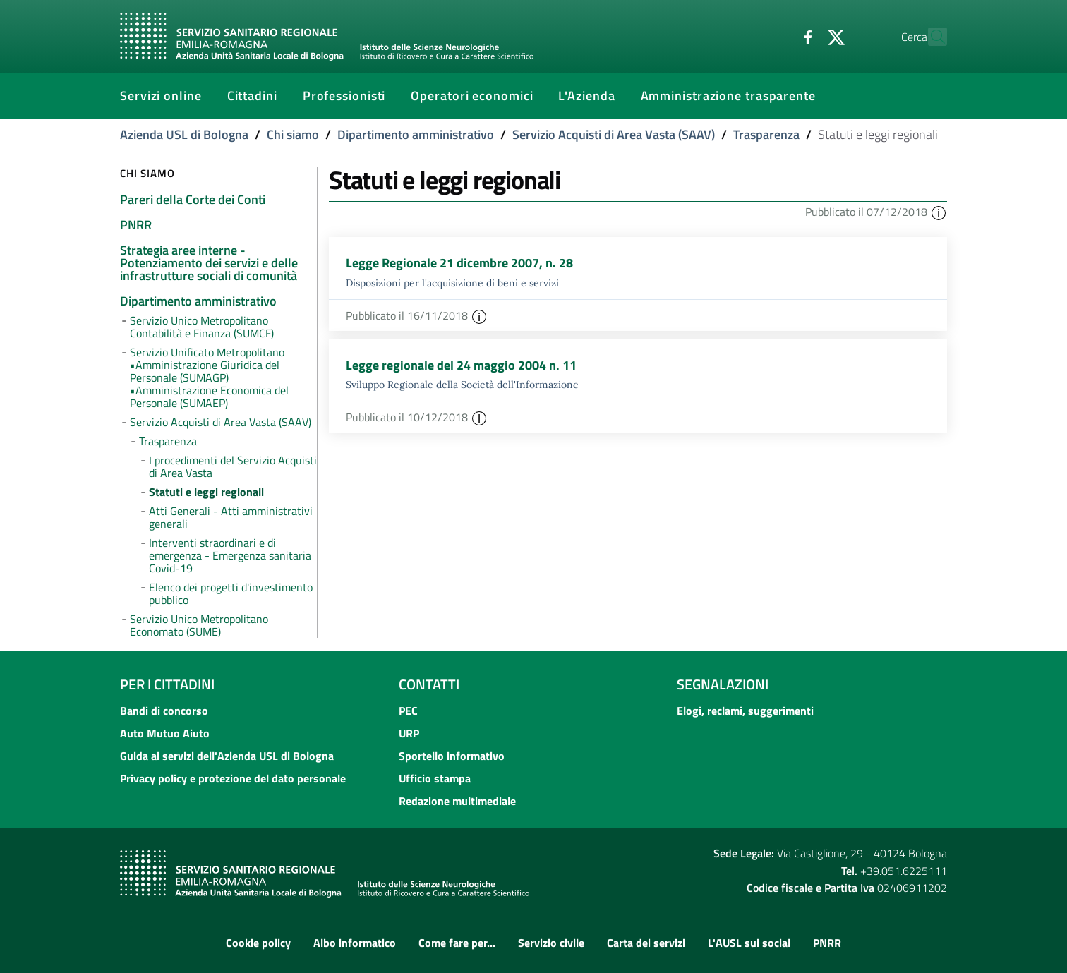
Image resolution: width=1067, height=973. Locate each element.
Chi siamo (293, 134)
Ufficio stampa (435, 778)
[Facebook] (777, 36)
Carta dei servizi (646, 942)
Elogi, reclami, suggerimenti (745, 710)
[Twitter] (805, 36)
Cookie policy (258, 942)
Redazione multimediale (457, 800)
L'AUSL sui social (749, 942)
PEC (408, 710)
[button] (938, 211)
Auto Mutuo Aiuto (165, 733)
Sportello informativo (452, 755)
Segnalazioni (722, 684)
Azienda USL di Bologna (184, 134)
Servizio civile (551, 942)
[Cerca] (930, 37)
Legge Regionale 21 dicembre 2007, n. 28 (459, 262)
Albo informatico (354, 942)
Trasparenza (766, 134)
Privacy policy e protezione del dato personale (233, 778)
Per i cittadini (167, 684)
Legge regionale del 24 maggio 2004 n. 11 (461, 365)
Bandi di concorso (164, 710)
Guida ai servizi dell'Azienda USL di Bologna (227, 755)
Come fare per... (456, 942)
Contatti (429, 684)
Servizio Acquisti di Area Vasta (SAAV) (613, 134)
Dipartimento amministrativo (415, 134)
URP (409, 733)
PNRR (827, 942)
